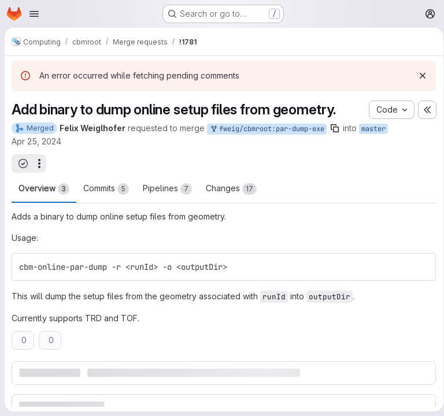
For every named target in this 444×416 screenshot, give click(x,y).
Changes (231, 189)
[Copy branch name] (335, 128)
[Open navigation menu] (34, 14)
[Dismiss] (419, 76)
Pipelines (167, 189)
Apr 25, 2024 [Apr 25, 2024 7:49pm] (36, 141)
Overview (43, 189)
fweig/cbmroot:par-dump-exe (266, 129)
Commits (106, 189)
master (373, 128)
